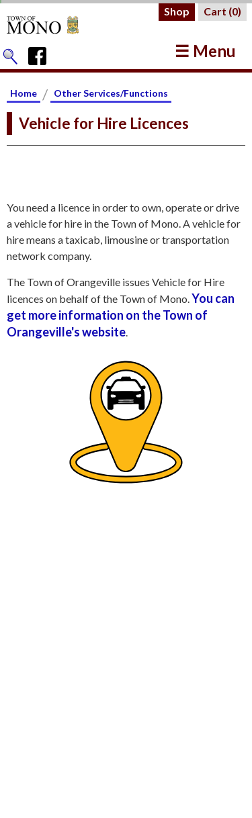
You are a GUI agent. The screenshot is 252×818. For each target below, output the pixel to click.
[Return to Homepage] (55, 25)
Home (23, 93)
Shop (177, 11)
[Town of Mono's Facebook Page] (42, 53)
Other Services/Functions (111, 93)
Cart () (222, 11)
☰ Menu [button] (205, 50)
